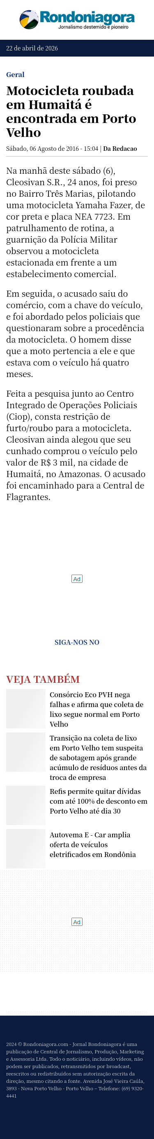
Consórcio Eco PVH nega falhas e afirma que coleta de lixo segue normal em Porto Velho (96, 709)
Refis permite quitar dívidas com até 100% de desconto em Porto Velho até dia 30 (98, 801)
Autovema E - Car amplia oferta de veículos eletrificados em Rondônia (93, 844)
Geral (15, 74)
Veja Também (43, 678)
